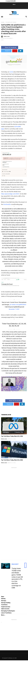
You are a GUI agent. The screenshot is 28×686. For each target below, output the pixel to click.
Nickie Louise (4, 438)
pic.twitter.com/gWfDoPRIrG (18, 304)
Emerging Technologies (8, 611)
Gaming (3, 598)
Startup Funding (5, 602)
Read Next (15, 564)
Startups (3, 600)
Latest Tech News (6, 613)
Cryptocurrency (5, 606)
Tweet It (6, 51)
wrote (11, 72)
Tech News (4, 604)
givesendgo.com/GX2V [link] (10, 194)
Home (2, 22)
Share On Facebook (9, 47)
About (14, 4)
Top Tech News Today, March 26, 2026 (12, 460)
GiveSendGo (7, 204)
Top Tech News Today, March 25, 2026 (12, 436)
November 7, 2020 (14, 309)
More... (3, 615)
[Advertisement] (14, 513)
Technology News (11, 22)
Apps (2, 596)
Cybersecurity (5, 608)
